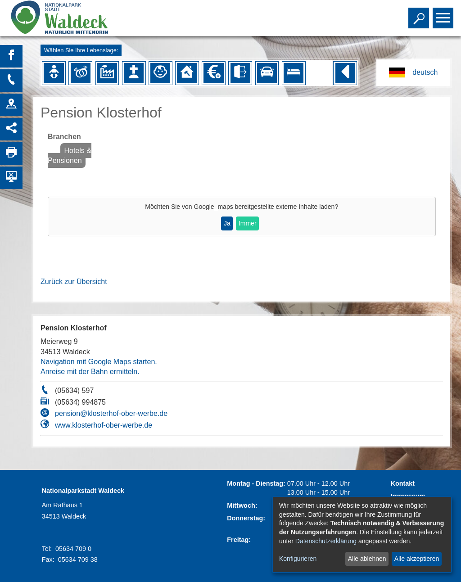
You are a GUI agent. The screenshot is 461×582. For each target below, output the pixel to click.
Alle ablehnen (367, 558)
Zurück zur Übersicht (74, 281)
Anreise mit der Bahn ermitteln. (90, 371)
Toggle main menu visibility (444, 13)
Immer (248, 223)
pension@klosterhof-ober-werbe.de (111, 413)
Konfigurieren (297, 558)
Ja (227, 223)
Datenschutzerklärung (326, 541)
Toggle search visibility (420, 13)
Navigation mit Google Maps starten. (99, 361)
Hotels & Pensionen (69, 155)
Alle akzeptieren (416, 558)
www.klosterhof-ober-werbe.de (103, 425)
